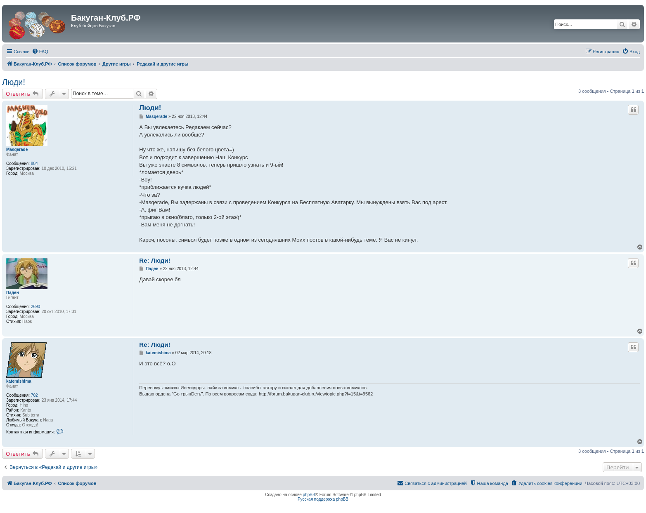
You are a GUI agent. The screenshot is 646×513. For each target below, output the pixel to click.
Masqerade (17, 149)
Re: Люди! (154, 260)
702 (34, 395)
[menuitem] (40, 51)
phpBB (309, 494)
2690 (35, 306)
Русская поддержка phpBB (323, 499)
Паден (12, 292)
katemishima (18, 381)
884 (34, 163)
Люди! (13, 82)
